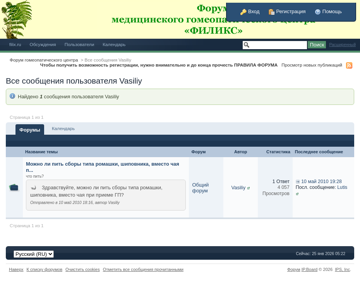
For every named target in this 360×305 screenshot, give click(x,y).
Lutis (342, 187)
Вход (249, 11)
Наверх (16, 269)
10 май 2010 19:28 (321, 181)
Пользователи (79, 44)
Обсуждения (43, 44)
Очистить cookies (82, 269)
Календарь (114, 44)
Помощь (328, 11)
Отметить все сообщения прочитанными (143, 269)
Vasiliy (238, 187)
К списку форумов (45, 269)
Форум (293, 269)
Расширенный (342, 45)
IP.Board (310, 269)
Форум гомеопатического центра (44, 59)
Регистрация (287, 11)
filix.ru (15, 44)
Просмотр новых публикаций (311, 64)
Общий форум (200, 188)
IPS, (342, 269)
